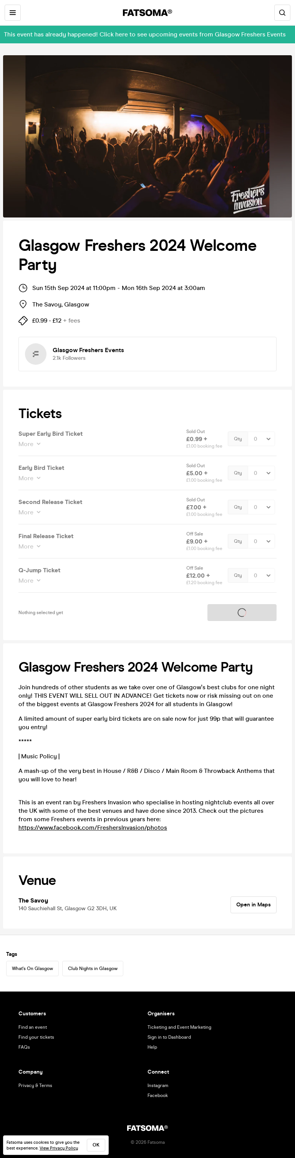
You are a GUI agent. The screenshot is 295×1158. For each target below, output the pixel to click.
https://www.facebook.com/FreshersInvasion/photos (92, 827)
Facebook (158, 1095)
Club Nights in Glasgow (93, 968)
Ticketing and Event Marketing (179, 1027)
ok (96, 1145)
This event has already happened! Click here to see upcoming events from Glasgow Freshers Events (145, 34)
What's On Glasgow (32, 968)
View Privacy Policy (59, 1148)
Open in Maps (253, 904)
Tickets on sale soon (242, 612)
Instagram (158, 1085)
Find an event (32, 1027)
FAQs (24, 1047)
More (26, 444)
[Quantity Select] (261, 439)
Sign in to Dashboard (169, 1037)
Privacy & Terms (35, 1085)
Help (152, 1047)
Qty (238, 438)
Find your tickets (36, 1037)
